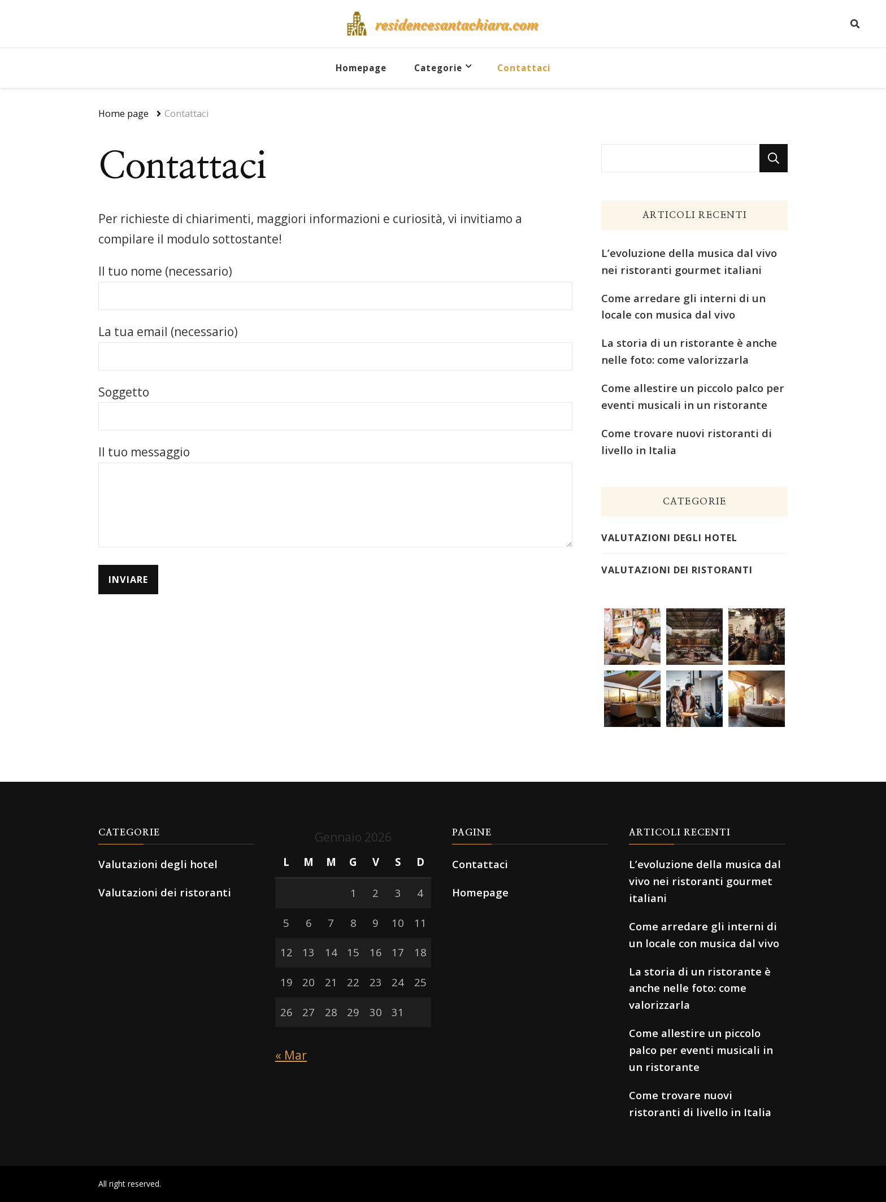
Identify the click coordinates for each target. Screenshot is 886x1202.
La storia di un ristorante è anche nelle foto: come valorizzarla (689, 351)
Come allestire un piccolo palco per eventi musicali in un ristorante (692, 396)
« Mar (291, 1055)
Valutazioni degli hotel (669, 538)
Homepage (361, 67)
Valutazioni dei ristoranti (677, 570)
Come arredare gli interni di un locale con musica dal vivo (683, 306)
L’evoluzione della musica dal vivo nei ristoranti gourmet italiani (689, 261)
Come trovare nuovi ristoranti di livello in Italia (686, 441)
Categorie (438, 67)
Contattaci (523, 67)
